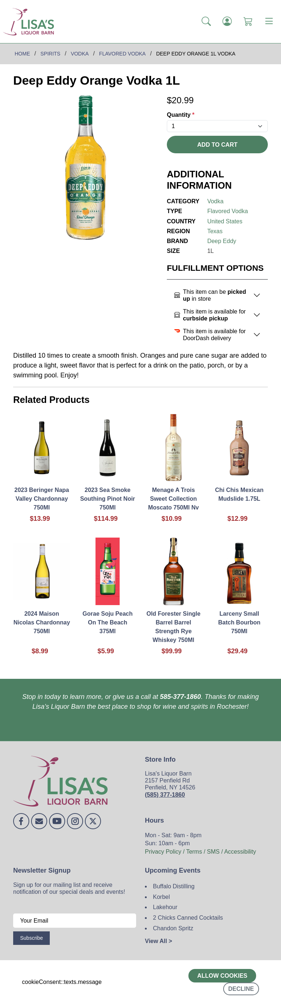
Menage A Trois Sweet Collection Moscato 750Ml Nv (173, 499)
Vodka (215, 201)
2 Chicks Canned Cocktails (188, 918)
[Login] (227, 21)
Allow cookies (222, 976)
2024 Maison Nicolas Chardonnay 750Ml (42, 622)
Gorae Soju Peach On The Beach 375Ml (108, 622)
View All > (158, 941)
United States (224, 221)
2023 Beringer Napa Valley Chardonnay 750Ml (41, 499)
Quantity (181, 115)
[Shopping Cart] (248, 21)
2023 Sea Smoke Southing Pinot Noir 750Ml (107, 499)
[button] (206, 21)
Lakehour (165, 907)
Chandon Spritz (173, 928)
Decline (241, 989)
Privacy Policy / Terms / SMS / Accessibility (200, 852)
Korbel (161, 897)
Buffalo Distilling (174, 886)
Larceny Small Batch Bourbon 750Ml (239, 622)
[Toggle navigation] (269, 21)
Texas (214, 231)
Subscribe (31, 938)
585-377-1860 (180, 696)
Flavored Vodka (227, 211)
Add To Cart (217, 145)
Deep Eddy (221, 241)
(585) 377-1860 (165, 795)
